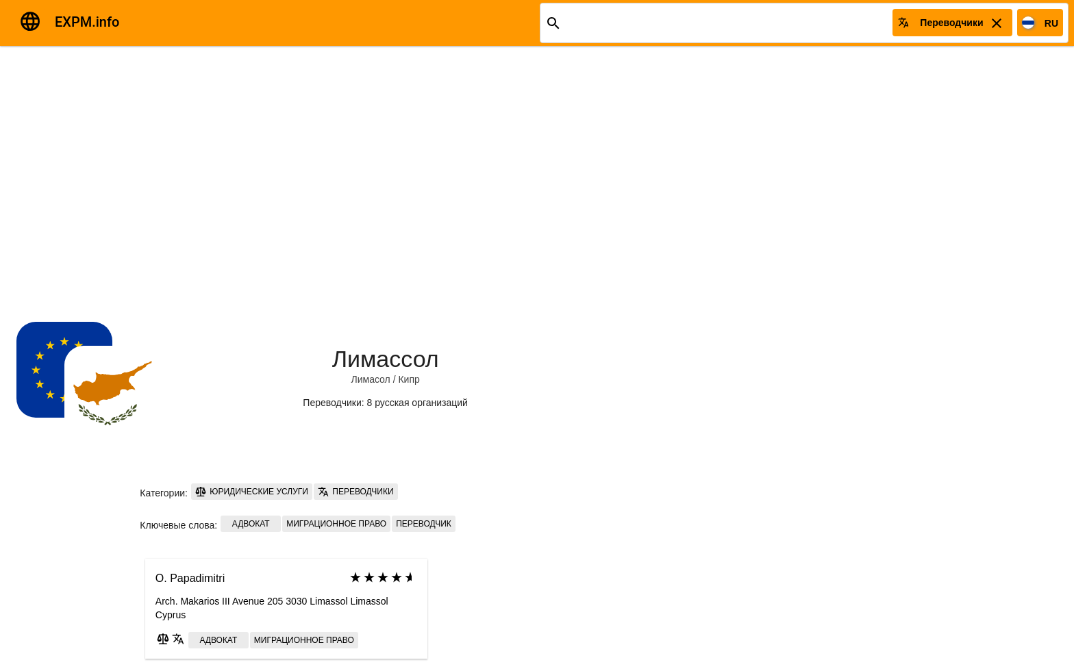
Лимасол (370, 379)
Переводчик (423, 524)
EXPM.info (87, 22)
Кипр (408, 379)
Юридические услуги (251, 491)
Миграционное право (336, 524)
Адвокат (251, 524)
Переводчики (356, 491)
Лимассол (385, 359)
